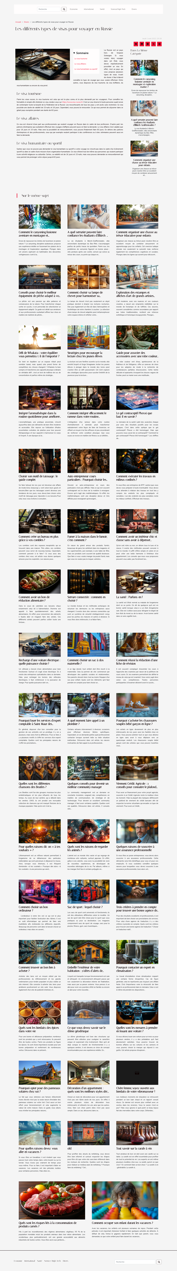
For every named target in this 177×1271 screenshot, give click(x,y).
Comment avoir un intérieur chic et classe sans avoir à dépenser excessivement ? (136, 540)
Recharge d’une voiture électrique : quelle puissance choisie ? (39, 662)
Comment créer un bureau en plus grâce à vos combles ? (38, 538)
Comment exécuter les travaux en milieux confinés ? (135, 478)
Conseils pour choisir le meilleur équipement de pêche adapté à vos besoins (39, 296)
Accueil (18, 22)
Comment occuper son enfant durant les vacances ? (122, 1223)
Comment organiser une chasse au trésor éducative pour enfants (144, 163)
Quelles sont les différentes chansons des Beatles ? (34, 785)
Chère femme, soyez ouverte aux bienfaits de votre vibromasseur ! (135, 1090)
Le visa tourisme (80, 58)
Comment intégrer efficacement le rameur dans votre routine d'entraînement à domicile (87, 417)
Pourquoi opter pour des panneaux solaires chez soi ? (39, 1090)
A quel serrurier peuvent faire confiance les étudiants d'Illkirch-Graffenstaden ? (144, 122)
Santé (102, 9)
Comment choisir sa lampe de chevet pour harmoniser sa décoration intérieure (85, 296)
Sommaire (82, 53)
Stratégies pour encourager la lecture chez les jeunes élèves (85, 354)
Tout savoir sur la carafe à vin (134, 1148)
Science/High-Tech (118, 9)
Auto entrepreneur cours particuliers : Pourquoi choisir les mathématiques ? (87, 480)
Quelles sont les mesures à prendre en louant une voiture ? (136, 1029)
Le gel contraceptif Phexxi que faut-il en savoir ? (134, 415)
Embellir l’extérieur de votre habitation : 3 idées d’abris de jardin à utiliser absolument (85, 971)
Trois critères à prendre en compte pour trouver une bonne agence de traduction (136, 910)
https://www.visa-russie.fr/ (72, 102)
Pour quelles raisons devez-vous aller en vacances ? (38, 1150)
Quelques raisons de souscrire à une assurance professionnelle (135, 848)
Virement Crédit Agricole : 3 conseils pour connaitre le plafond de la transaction (136, 787)
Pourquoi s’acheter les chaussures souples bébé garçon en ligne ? (136, 722)
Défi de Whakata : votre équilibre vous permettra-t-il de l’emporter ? (39, 354)
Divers (134, 9)
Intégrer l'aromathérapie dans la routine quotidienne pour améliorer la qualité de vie (39, 417)
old (69, 1148)
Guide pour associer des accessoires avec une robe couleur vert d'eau (136, 356)
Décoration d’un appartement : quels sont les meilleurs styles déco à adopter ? (88, 1092)
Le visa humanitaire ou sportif (85, 69)
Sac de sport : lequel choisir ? (85, 907)
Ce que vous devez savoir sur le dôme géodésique (87, 1029)
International (89, 9)
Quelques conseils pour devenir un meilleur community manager (88, 785)
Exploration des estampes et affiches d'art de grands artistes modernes (135, 296)
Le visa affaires (80, 64)
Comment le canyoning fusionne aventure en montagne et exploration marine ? (144, 83)
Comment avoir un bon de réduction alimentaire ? (34, 599)
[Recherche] (48, 9)
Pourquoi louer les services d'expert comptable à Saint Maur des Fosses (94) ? (40, 724)
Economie (74, 9)
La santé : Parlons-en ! (129, 597)
